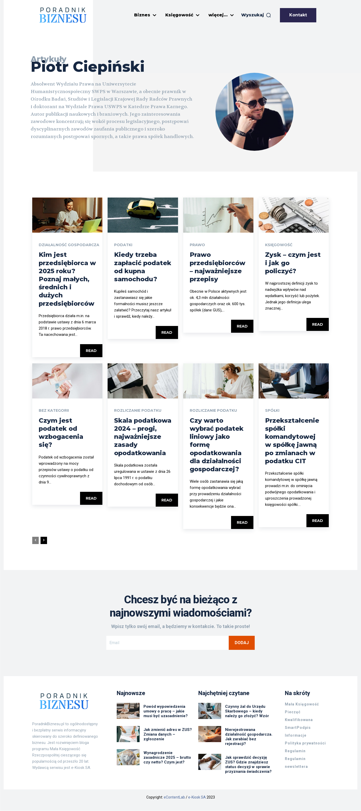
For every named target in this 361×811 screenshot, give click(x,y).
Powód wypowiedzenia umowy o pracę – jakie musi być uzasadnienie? (165, 711)
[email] (167, 643)
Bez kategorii (54, 411)
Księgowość (278, 245)
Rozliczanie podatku (138, 411)
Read (91, 350)
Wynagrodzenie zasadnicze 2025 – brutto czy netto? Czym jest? (167, 758)
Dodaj (242, 642)
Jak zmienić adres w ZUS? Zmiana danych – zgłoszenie (167, 735)
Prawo (197, 245)
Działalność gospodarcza (69, 245)
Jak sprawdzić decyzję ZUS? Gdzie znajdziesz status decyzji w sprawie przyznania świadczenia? (249, 764)
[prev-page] (35, 540)
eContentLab (174, 797)
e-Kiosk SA (197, 797)
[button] (256, 15)
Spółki (272, 411)
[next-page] (44, 540)
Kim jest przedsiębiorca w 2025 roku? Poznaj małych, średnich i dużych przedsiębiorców (67, 279)
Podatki (123, 245)
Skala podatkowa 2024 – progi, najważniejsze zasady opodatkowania (142, 437)
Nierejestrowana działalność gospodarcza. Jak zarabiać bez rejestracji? (248, 737)
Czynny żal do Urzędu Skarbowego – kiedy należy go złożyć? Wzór (247, 711)
